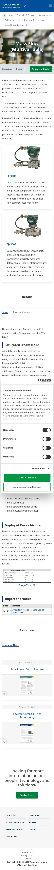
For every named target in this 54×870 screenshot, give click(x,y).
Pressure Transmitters (34, 20)
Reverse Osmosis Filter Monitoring (27, 715)
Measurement (45, 15)
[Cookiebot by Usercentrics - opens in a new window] (38, 380)
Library (32, 822)
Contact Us (27, 795)
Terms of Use (27, 852)
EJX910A (11, 176)
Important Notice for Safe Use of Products (28, 611)
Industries (11, 815)
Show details (38, 468)
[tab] (5, 312)
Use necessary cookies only (27, 487)
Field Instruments (13, 20)
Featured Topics (14, 829)
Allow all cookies (27, 477)
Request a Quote (41, 69)
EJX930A (11, 244)
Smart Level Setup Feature (27, 669)
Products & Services (26, 15)
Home (11, 15)
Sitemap (27, 858)
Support (33, 829)
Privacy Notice (27, 855)
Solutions (34, 815)
